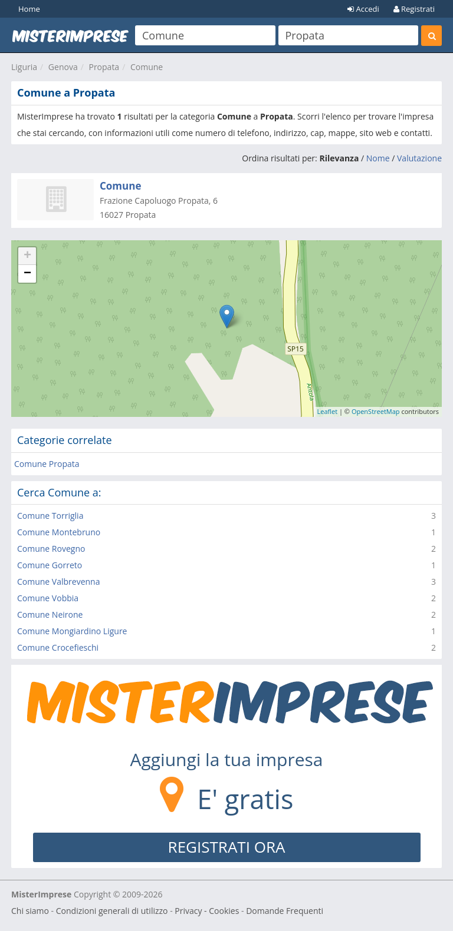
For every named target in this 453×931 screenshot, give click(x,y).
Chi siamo (30, 910)
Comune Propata (47, 463)
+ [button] (27, 256)
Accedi (363, 9)
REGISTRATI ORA (226, 846)
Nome (378, 158)
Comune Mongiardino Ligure (72, 631)
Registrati (414, 9)
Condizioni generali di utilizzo (112, 910)
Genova (63, 66)
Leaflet (327, 411)
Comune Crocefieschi (58, 647)
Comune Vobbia (47, 598)
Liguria (24, 66)
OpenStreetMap (376, 411)
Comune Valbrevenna (58, 581)
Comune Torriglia (50, 515)
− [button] (27, 274)
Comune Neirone (50, 614)
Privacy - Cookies (207, 910)
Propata (103, 66)
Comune (146, 66)
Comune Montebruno (58, 532)
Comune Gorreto (49, 565)
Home (29, 9)
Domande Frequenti (284, 910)
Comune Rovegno (51, 548)
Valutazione (419, 158)
